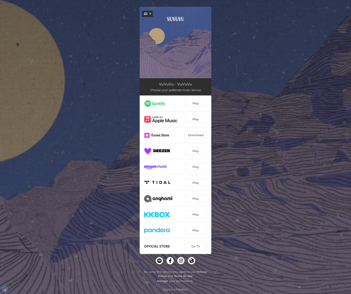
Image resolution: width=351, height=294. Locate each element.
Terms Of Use (183, 276)
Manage (162, 281)
